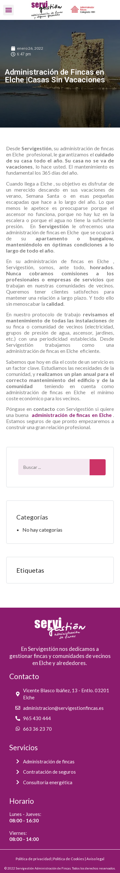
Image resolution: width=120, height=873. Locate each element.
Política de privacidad (33, 859)
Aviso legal (95, 859)
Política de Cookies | (69, 859)
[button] (8, 10)
